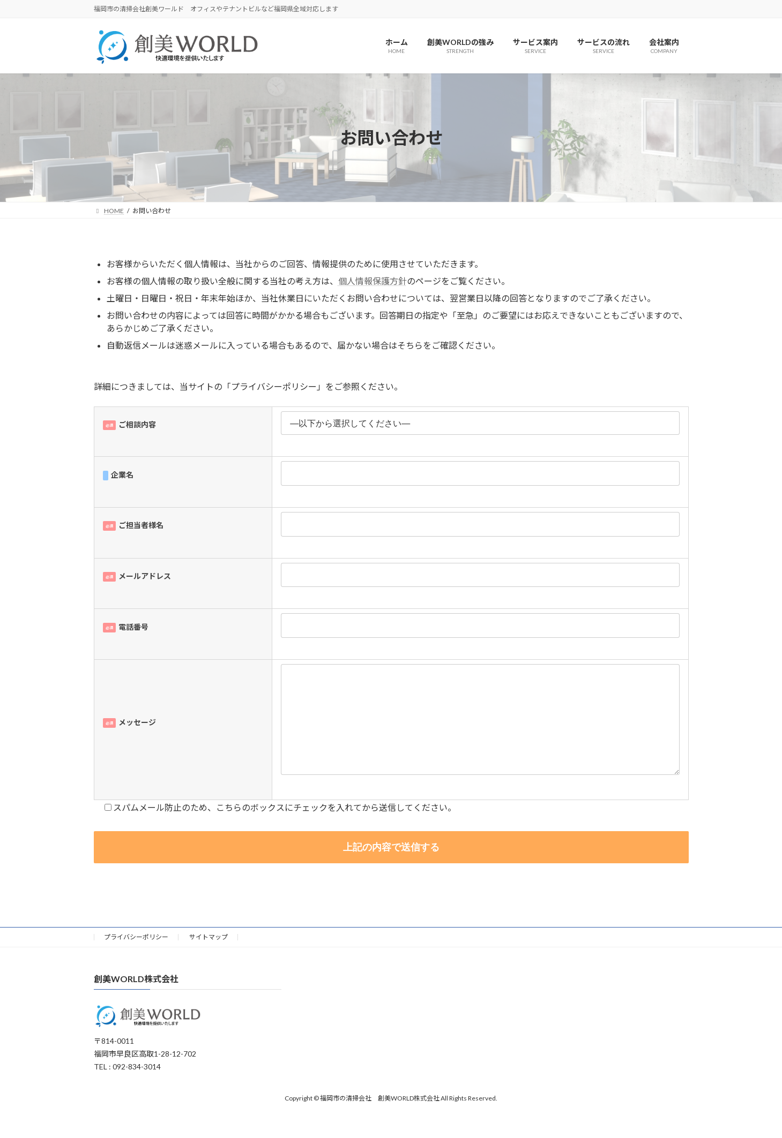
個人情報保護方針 (372, 281)
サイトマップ (208, 958)
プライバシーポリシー (136, 958)
